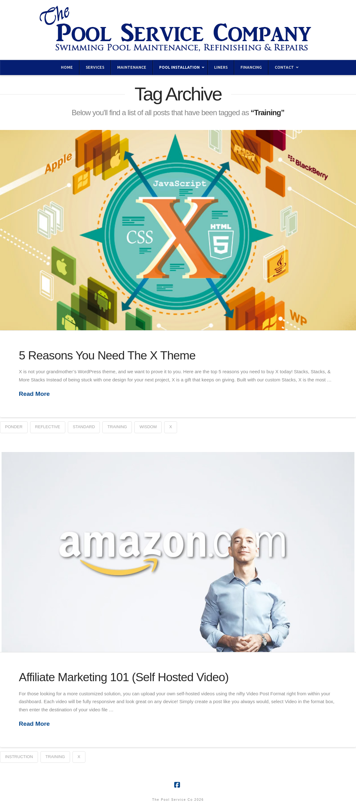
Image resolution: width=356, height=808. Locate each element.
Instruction (19, 756)
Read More (34, 394)
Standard (84, 426)
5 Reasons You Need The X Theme (107, 355)
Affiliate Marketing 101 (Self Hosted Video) (124, 677)
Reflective (47, 426)
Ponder (14, 426)
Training (117, 426)
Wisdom (148, 426)
